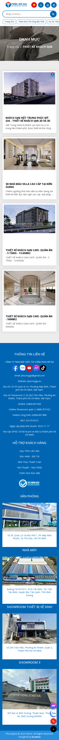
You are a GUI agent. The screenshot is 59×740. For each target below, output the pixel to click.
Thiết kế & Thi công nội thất (31, 21)
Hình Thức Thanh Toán (29, 462)
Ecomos (36, 736)
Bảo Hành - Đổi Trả (29, 456)
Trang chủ (9, 21)
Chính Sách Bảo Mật (29, 473)
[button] (54, 5)
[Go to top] (53, 729)
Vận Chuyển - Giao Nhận (29, 467)
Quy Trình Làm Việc (29, 450)
